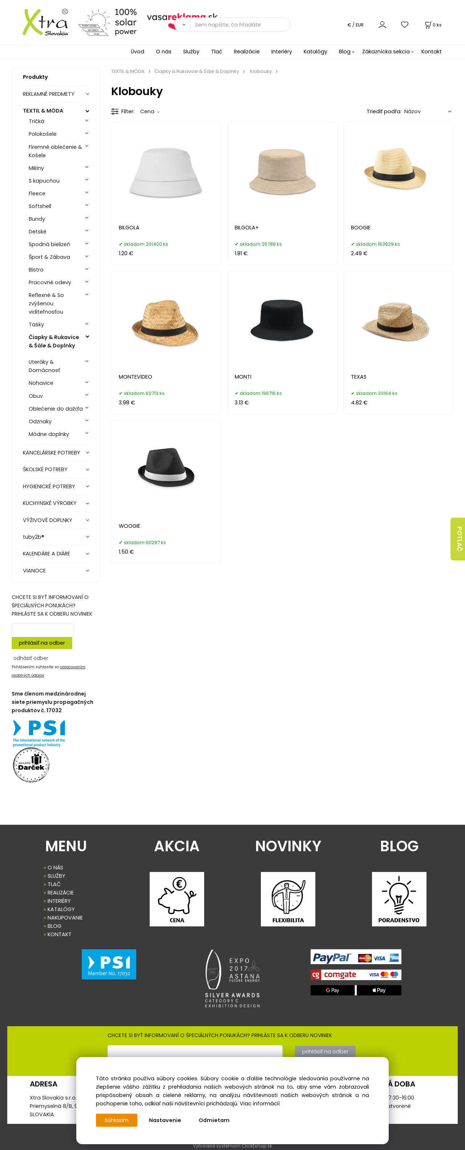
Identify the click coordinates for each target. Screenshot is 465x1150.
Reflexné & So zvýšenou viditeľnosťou (46, 303)
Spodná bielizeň (49, 244)
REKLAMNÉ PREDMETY (48, 94)
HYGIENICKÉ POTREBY (49, 486)
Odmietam (214, 1120)
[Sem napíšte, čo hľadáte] (240, 24)
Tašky (36, 324)
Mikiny (36, 168)
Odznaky (40, 421)
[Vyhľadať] (182, 24)
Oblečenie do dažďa (56, 408)
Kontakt (431, 51)
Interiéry (281, 51)
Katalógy (315, 51)
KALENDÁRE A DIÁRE (46, 553)
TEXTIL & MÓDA (43, 110)
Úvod (137, 51)
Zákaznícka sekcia (386, 51)
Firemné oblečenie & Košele (55, 151)
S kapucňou (44, 180)
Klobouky (261, 71)
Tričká (36, 121)
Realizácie (247, 51)
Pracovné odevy (50, 282)
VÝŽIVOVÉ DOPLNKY (47, 520)
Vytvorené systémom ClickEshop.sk (232, 1146)
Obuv (36, 396)
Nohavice (41, 383)
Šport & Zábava (49, 257)
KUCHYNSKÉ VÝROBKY (50, 503)
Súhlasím (117, 1120)
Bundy (37, 219)
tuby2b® (33, 537)
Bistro (36, 269)
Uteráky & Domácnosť (44, 366)
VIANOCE (34, 570)
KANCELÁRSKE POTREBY (51, 452)
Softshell (40, 206)
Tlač (216, 51)
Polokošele (43, 134)
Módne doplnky (49, 434)
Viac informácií (260, 1103)
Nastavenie (165, 1120)
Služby (191, 51)
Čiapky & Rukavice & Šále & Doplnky (54, 341)
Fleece (37, 193)
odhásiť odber (30, 658)
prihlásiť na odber (42, 643)
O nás (163, 51)
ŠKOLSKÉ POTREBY (45, 469)
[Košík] (433, 24)
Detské (37, 231)
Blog (345, 51)
